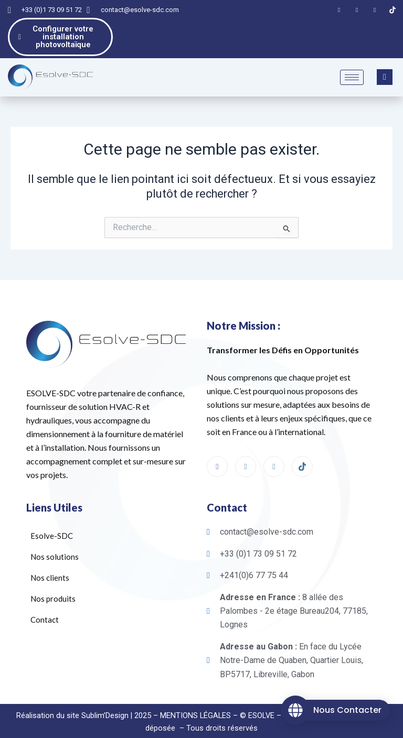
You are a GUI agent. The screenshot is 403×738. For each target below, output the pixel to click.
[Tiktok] (392, 10)
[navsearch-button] (385, 65)
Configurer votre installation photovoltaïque (60, 31)
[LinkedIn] (357, 10)
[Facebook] (339, 10)
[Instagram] (375, 10)
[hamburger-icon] (352, 65)
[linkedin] (273, 454)
